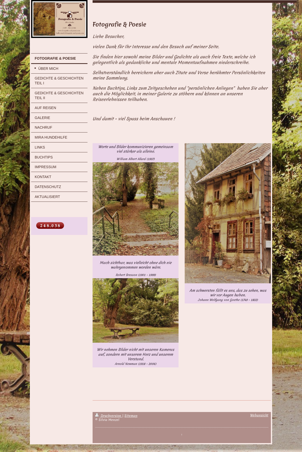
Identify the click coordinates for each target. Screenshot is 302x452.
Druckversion (108, 416)
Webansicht (259, 415)
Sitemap (130, 416)
